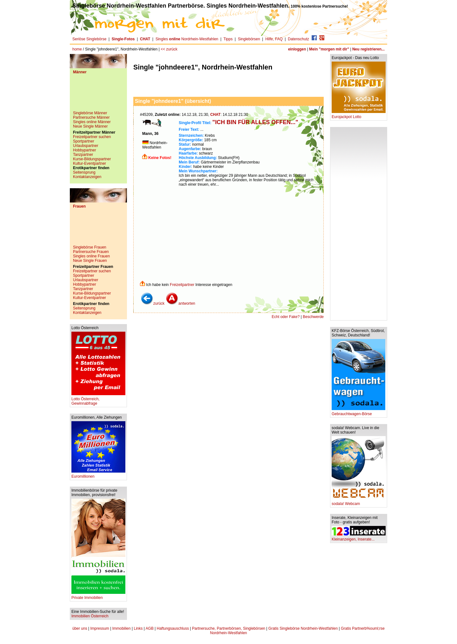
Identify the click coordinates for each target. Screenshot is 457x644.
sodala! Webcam (359, 502)
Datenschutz (298, 39)
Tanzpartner (83, 154)
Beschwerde (313, 317)
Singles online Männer (92, 122)
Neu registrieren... (368, 49)
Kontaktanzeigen (87, 177)
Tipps (228, 39)
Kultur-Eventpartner (89, 163)
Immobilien (121, 628)
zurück (152, 303)
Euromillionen (98, 475)
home (77, 49)
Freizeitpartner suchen (92, 137)
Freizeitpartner (182, 284)
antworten (180, 303)
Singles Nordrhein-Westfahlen (187, 39)
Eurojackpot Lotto (359, 115)
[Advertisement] (98, 95)
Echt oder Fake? (286, 317)
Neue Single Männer (90, 126)
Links (138, 628)
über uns (79, 628)
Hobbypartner (84, 150)
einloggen (297, 49)
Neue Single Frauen (90, 260)
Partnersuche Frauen (91, 251)
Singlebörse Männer (90, 113)
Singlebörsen (249, 39)
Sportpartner (83, 141)
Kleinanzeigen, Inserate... (359, 537)
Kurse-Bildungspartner (92, 159)
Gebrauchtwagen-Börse (358, 412)
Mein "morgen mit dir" (329, 49)
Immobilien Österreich (90, 616)
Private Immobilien (98, 596)
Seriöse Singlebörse (89, 39)
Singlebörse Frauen (89, 247)
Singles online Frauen (91, 256)
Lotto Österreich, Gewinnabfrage (98, 399)
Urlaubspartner (85, 145)
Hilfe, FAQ (274, 39)
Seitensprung (84, 172)
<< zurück (169, 49)
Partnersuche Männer (91, 117)
